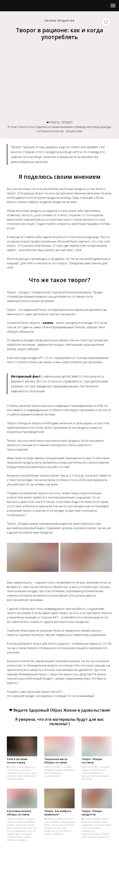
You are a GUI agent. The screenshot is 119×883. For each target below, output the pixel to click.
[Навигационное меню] (113, 5)
